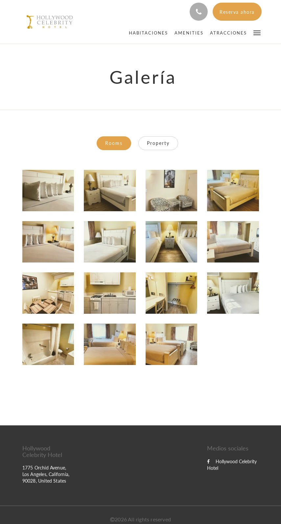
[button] (257, 32)
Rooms (114, 143)
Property (158, 143)
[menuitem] (148, 32)
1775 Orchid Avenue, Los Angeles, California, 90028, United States (46, 474)
